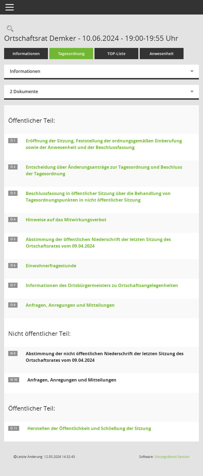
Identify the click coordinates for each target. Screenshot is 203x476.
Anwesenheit (162, 53)
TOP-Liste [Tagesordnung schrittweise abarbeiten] (116, 53)
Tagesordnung (71, 53)
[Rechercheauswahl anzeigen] (8, 28)
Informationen (26, 53)
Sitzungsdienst (172, 456)
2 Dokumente (24, 91)
